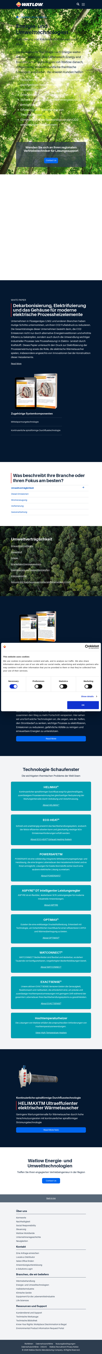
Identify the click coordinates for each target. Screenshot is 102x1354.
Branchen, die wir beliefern (34, 17)
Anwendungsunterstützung (29, 1265)
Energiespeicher (19, 576)
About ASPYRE (51, 905)
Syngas (14, 558)
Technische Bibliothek (26, 1320)
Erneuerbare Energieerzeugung (26, 564)
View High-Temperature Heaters (51, 1033)
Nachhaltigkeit (23, 1221)
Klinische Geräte (24, 1293)
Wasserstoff (16, 552)
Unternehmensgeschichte (28, 1237)
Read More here (51, 1130)
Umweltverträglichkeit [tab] (47, 487)
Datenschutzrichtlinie (44, 1344)
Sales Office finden (25, 1261)
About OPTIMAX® (51, 938)
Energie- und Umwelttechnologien (32, 1285)
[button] (77, 4)
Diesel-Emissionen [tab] (20, 494)
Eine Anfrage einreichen (27, 1253)
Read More (16, 363)
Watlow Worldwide (25, 1233)
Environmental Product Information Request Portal (40, 1328)
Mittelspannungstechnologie (25, 422)
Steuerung (21, 1229)
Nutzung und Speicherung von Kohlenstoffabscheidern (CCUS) (41, 582)
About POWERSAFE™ (51, 876)
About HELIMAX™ (51, 805)
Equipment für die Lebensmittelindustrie (35, 1296)
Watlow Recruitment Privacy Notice (63, 1347)
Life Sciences (22, 1300)
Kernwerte (21, 1218)
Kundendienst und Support (29, 1313)
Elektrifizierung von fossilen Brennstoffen (30, 570)
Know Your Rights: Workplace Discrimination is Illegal (41, 1324)
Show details (87, 696)
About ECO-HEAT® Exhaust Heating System (51, 839)
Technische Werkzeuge (27, 1317)
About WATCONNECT (51, 967)
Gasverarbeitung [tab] (19, 512)
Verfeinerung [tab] (17, 506)
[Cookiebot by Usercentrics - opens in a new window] (87, 647)
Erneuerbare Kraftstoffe (22, 546)
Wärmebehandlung (25, 1281)
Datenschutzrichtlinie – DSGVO (34, 1347)
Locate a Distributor (25, 1257)
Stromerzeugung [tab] (19, 500)
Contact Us (51, 160)
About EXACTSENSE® (51, 1003)
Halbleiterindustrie (25, 1289)
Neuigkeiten (22, 1241)
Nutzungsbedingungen (65, 1344)
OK (83, 705)
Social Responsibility (26, 1225)
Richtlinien (28, 1344)
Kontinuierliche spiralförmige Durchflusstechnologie (36, 430)
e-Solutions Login (24, 1269)
